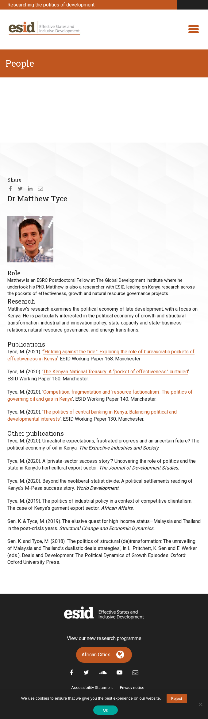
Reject (176, 698)
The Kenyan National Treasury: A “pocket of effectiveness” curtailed (115, 372)
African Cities (96, 655)
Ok (105, 710)
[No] (200, 704)
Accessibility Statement (92, 687)
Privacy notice (132, 687)
